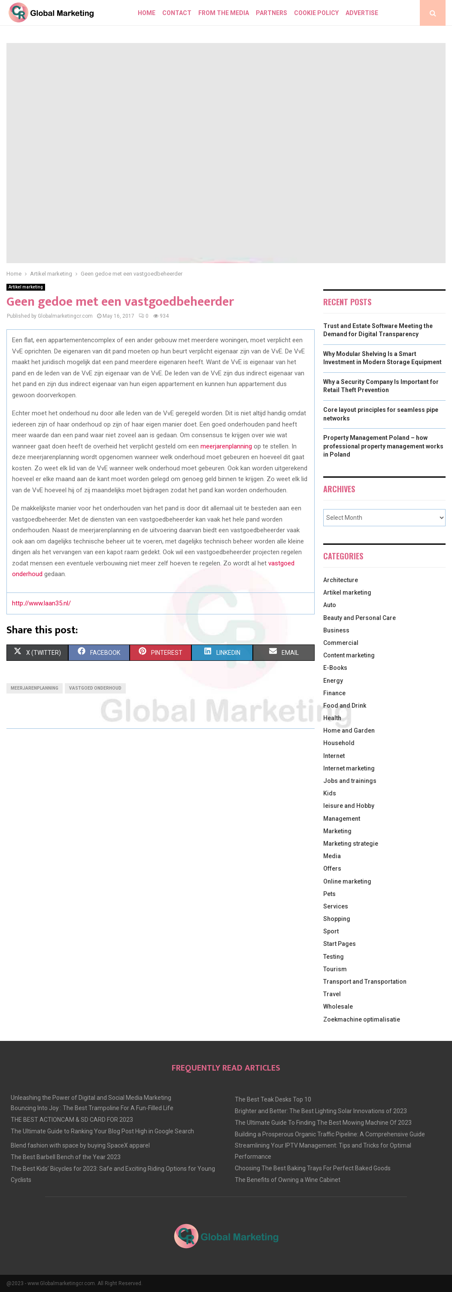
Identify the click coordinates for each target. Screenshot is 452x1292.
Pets (329, 893)
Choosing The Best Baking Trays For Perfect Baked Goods (313, 1168)
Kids (329, 793)
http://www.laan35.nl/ (41, 603)
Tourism (335, 969)
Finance (334, 693)
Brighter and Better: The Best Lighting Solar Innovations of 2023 (321, 1111)
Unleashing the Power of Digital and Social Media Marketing (91, 1097)
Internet (334, 755)
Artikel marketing (26, 287)
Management (341, 818)
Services (335, 906)
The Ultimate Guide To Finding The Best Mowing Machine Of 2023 (323, 1122)
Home (146, 12)
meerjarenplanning (34, 688)
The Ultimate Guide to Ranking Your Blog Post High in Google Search (102, 1131)
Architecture (340, 580)
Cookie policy (316, 12)
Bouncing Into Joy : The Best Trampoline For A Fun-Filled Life (92, 1108)
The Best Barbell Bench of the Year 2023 (66, 1157)
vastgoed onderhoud (95, 688)
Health (332, 718)
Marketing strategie (350, 843)
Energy (333, 680)
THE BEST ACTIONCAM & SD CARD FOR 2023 (72, 1119)
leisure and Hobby (348, 805)
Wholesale (338, 1006)
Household (339, 743)
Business (336, 630)
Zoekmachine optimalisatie (361, 1019)
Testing (333, 956)
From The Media (223, 12)
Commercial (340, 642)
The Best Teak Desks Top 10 (273, 1099)
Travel (332, 994)
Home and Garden (349, 730)
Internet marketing (349, 768)
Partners (271, 12)
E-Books (335, 667)
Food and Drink (344, 705)
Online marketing (347, 881)
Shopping (336, 918)
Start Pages (339, 943)
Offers (332, 868)
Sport (331, 931)
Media (332, 856)
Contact (176, 12)
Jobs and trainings (349, 780)
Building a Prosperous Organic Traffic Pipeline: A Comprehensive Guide (330, 1134)
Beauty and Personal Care (359, 617)
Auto (329, 605)
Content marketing (349, 655)
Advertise (362, 12)
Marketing (337, 831)
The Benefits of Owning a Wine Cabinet (287, 1179)
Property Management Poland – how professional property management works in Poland (383, 446)
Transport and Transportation (364, 981)
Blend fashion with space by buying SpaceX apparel (80, 1145)
